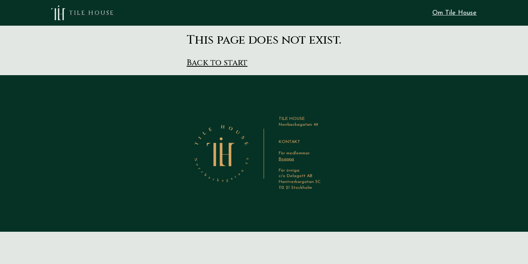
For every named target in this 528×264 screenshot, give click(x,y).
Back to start (217, 63)
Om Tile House (454, 13)
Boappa (286, 159)
